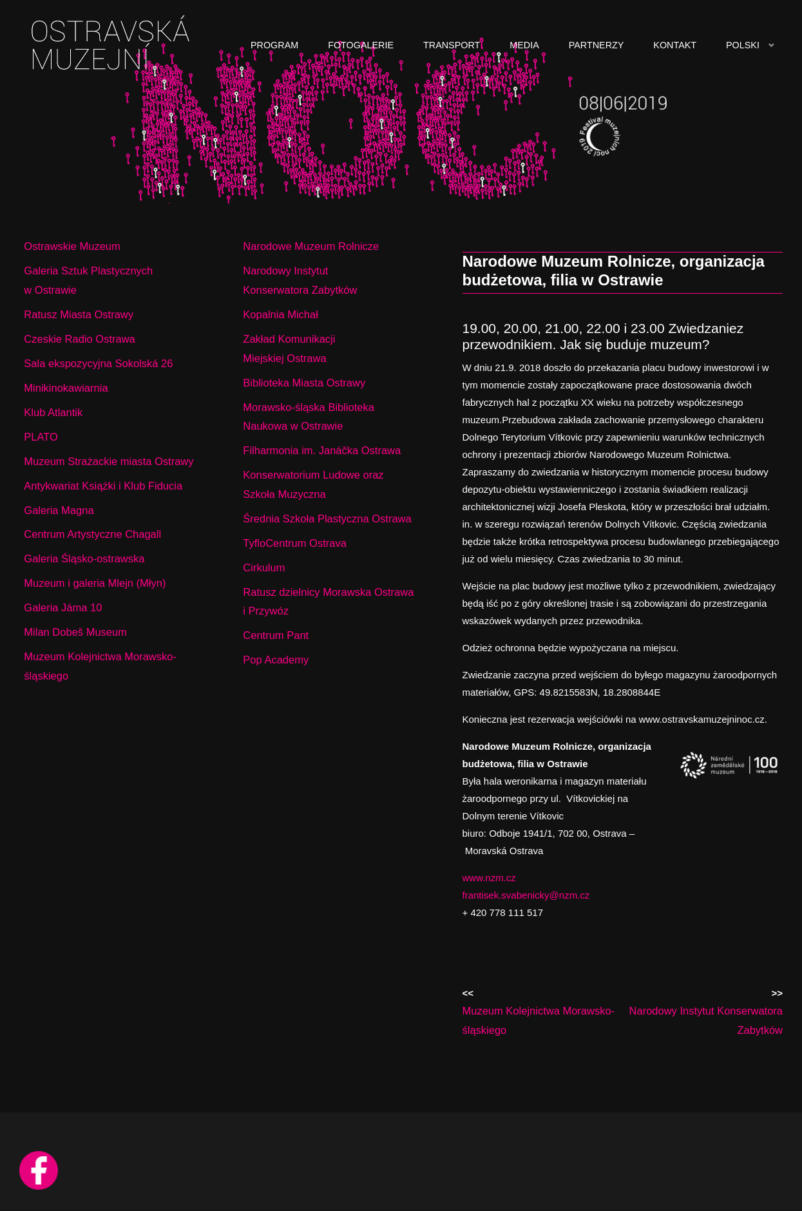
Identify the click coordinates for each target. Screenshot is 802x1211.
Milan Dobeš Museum (75, 632)
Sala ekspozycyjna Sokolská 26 (98, 363)
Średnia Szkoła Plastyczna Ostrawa (327, 518)
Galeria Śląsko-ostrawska (84, 558)
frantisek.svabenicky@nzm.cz (526, 895)
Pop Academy (276, 659)
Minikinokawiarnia (66, 388)
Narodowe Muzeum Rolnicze (311, 246)
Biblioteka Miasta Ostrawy (304, 382)
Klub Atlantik (53, 412)
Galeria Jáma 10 (63, 607)
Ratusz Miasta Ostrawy (78, 314)
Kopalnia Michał (280, 314)
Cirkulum (264, 567)
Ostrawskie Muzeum (72, 246)
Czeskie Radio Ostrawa (79, 339)
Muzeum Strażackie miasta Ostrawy (108, 461)
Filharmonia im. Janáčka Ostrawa (322, 450)
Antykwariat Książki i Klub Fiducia (103, 485)
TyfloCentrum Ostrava (294, 543)
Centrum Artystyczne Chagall (92, 534)
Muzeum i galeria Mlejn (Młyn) (95, 583)
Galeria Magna (58, 510)
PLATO (41, 437)
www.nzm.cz (489, 877)
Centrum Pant (276, 635)
